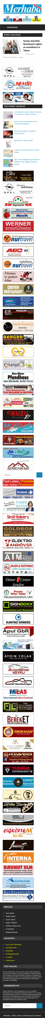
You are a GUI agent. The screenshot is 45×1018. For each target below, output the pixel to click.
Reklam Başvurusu (13, 926)
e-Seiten (9, 957)
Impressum (10, 961)
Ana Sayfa (10, 913)
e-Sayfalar (10, 929)
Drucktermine (11, 948)
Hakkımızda (10, 916)
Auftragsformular (12, 954)
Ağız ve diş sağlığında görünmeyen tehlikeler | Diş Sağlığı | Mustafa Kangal (26, 162)
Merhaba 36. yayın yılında (23, 141)
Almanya (21, 57)
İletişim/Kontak (12, 932)
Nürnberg (28, 57)
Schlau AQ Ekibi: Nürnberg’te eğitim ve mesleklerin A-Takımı (32, 47)
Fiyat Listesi (10, 920)
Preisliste (9, 951)
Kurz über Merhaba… (14, 945)
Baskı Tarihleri (11, 923)
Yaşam (35, 57)
